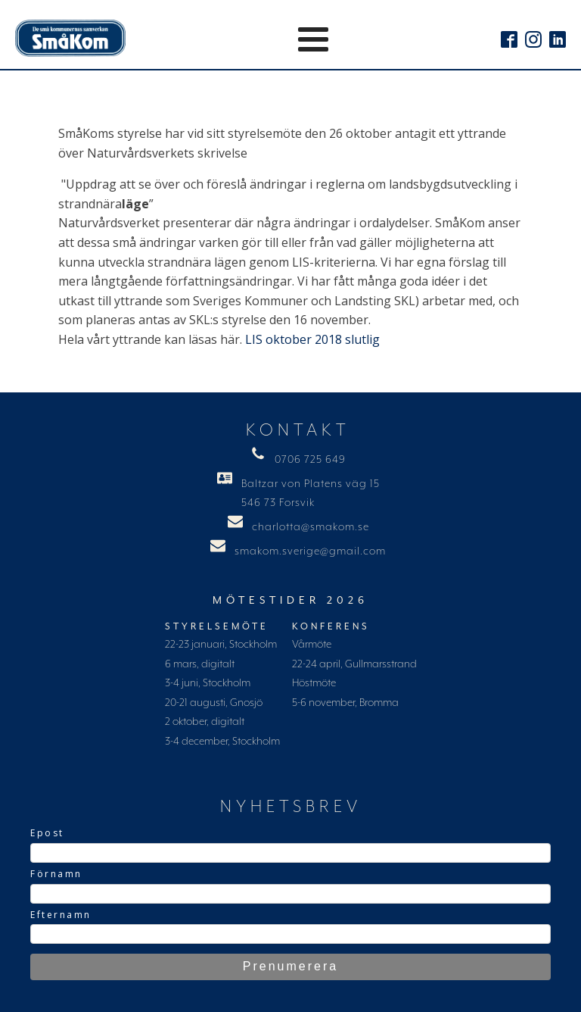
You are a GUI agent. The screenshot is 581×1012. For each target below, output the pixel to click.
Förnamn (56, 873)
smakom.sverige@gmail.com (310, 551)
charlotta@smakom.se (310, 527)
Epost (47, 832)
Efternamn (61, 914)
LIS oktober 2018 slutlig (312, 339)
